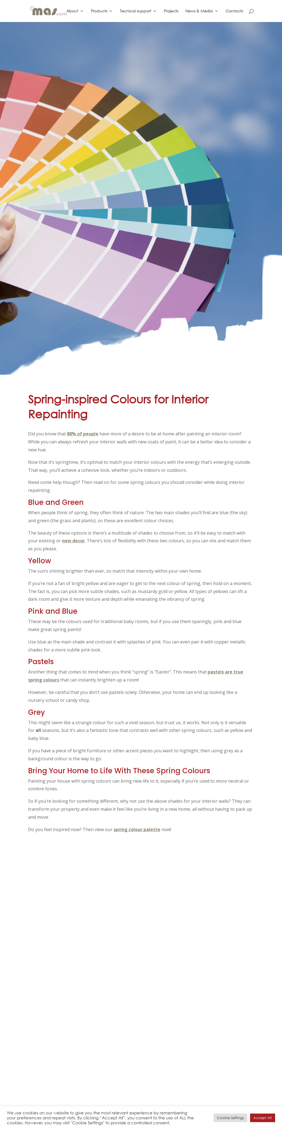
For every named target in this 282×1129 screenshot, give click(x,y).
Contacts (234, 11)
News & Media (199, 11)
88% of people (82, 434)
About (72, 11)
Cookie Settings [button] (230, 1117)
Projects (171, 11)
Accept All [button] (262, 1117)
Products (99, 11)
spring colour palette (136, 829)
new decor (73, 541)
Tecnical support (135, 11)
